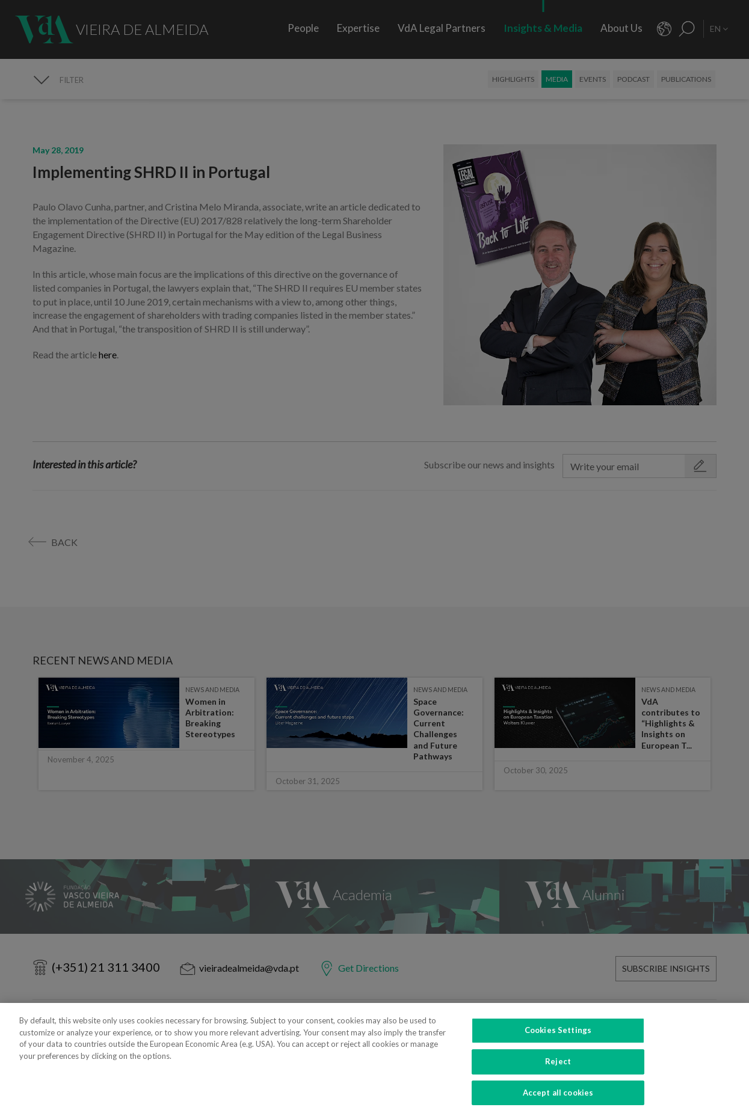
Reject (558, 1068)
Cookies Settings (558, 1037)
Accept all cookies (558, 1100)
